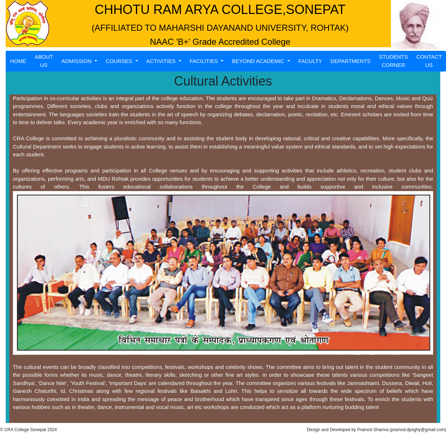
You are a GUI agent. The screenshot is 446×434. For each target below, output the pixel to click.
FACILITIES (204, 61)
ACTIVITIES (161, 61)
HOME (18, 61)
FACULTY (310, 61)
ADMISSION (77, 61)
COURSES (119, 61)
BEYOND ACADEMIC (259, 61)
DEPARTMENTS (350, 61)
